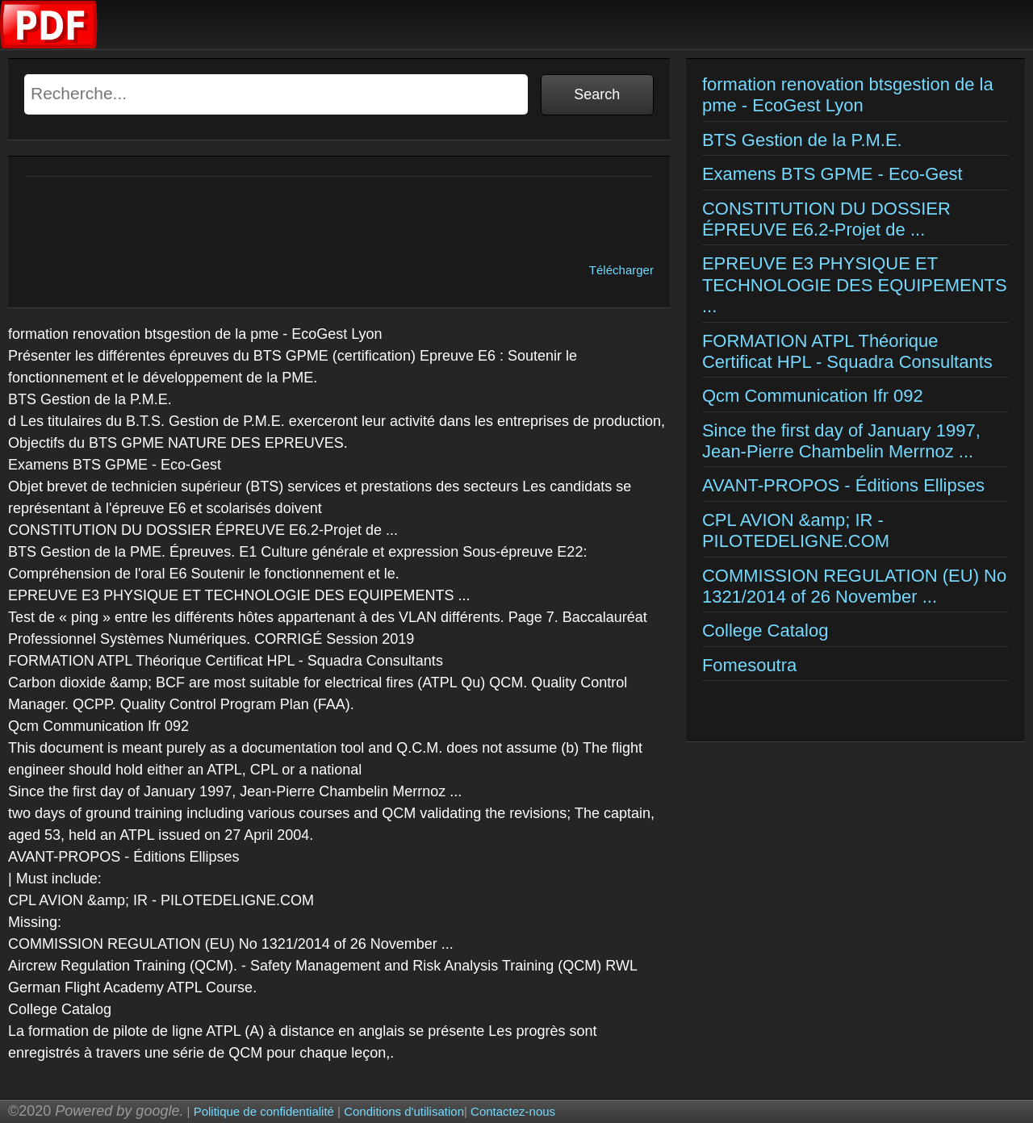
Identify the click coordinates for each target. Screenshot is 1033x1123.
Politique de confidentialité (264, 1111)
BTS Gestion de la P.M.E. (802, 140)
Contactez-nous (512, 1111)
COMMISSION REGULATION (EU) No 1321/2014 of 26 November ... (854, 586)
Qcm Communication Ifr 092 (812, 396)
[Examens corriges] (49, 45)
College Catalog (765, 630)
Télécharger (621, 270)
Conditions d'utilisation (404, 1111)
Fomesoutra (749, 665)
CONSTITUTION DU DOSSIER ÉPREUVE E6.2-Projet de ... (826, 219)
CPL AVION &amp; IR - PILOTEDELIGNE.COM (795, 530)
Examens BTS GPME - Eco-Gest (832, 174)
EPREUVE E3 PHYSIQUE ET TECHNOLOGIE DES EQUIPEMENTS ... (854, 284)
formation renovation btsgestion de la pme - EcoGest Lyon (847, 94)
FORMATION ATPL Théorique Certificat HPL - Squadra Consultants (847, 351)
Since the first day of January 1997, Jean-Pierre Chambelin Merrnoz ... (841, 440)
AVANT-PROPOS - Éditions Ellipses (843, 485)
